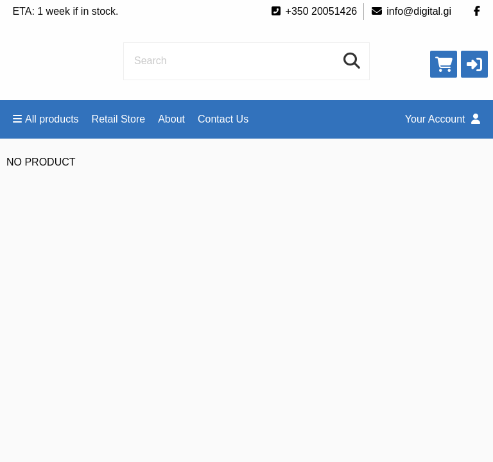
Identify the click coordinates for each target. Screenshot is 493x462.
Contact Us (223, 119)
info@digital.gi (410, 11)
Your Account (442, 119)
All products (46, 119)
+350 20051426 (314, 11)
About (171, 119)
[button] (474, 64)
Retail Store (119, 119)
